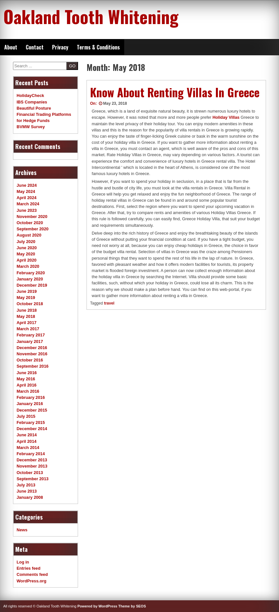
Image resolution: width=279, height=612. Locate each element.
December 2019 (32, 285)
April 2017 (26, 322)
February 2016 (31, 397)
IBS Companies (32, 102)
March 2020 (28, 266)
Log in (23, 562)
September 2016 (32, 366)
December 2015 (32, 410)
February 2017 (31, 335)
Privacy (60, 47)
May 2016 (26, 378)
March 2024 (28, 203)
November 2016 (32, 353)
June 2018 (27, 310)
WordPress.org (31, 580)
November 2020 (32, 216)
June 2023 (27, 210)
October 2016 (30, 360)
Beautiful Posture (34, 108)
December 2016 (32, 347)
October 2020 (30, 222)
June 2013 (27, 491)
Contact (35, 47)
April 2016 (26, 385)
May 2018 (26, 316)
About (10, 47)
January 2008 (30, 497)
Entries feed (28, 568)
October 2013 (30, 472)
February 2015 (31, 422)
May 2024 (26, 191)
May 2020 (26, 254)
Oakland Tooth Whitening (91, 16)
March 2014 (28, 447)
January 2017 (30, 341)
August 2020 (29, 235)
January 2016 (30, 403)
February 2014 (31, 453)
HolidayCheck (30, 95)
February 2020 (31, 272)
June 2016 (27, 372)
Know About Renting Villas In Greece (174, 92)
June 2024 (27, 185)
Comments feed (32, 574)
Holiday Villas (225, 117)
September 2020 (32, 228)
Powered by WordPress (97, 606)
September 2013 (32, 478)
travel (109, 303)
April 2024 (26, 197)
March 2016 (28, 391)
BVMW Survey (31, 126)
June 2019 (27, 291)
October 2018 (30, 303)
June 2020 (27, 247)
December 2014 (32, 428)
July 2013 (26, 485)
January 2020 (30, 279)
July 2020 (26, 241)
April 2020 (26, 260)
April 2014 (26, 441)
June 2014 (27, 434)
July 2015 (26, 416)
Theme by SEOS (132, 606)
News (22, 529)
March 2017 (28, 328)
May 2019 (26, 297)
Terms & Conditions (98, 47)
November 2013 (32, 466)
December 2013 (32, 459)
